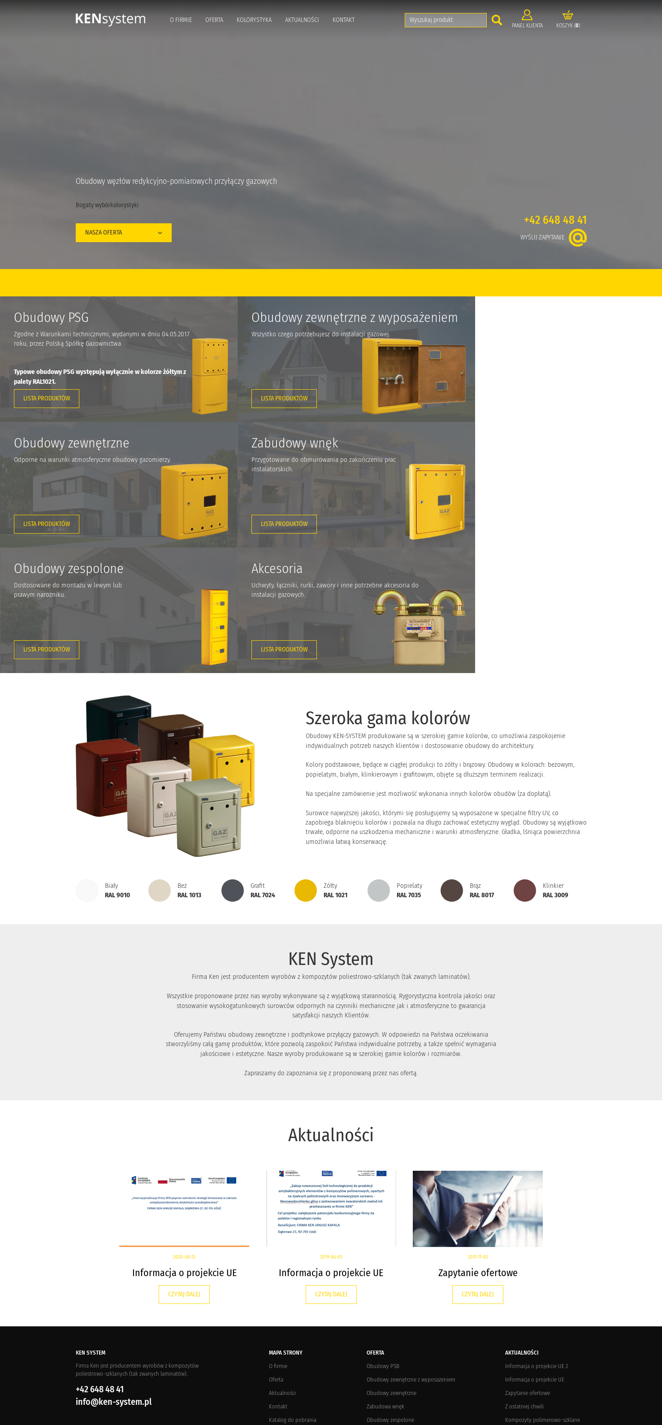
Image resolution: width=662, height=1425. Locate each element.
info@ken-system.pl (113, 1276)
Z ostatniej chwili (524, 1280)
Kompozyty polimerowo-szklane (542, 1294)
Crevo (158, 1416)
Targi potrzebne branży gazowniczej (546, 1307)
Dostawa (278, 1307)
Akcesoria (378, 1307)
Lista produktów (46, 398)
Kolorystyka (254, 20)
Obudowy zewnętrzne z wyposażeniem (411, 1254)
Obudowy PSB (383, 1240)
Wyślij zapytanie (553, 237)
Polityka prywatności (293, 1348)
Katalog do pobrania (292, 1294)
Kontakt (344, 20)
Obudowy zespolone (390, 1294)
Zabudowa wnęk (385, 1280)
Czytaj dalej (184, 1169)
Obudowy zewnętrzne (391, 1267)
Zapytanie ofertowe (478, 1147)
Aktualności (302, 20)
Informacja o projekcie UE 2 (536, 1240)
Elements (199, 1416)
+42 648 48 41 (555, 220)
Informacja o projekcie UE (184, 1147)
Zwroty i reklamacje (291, 1321)
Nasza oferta (123, 232)
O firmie (181, 20)
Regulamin (281, 1334)
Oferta (214, 20)
